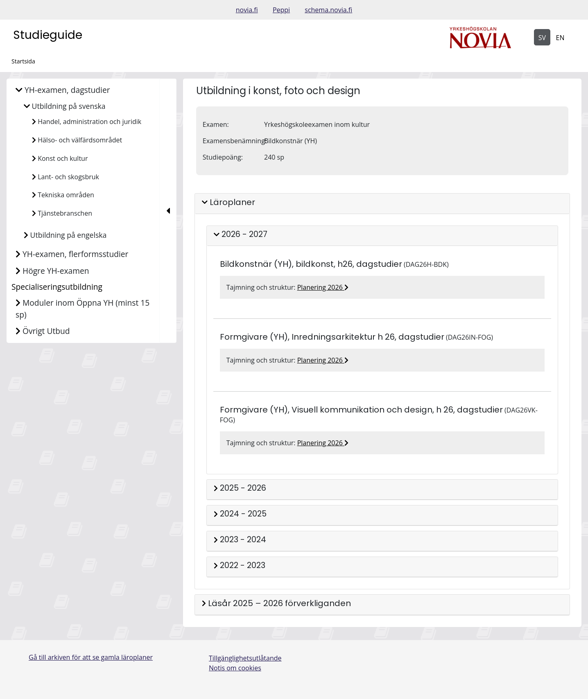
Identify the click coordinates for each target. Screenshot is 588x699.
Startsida (23, 61)
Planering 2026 (322, 287)
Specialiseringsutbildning (56, 286)
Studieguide (47, 35)
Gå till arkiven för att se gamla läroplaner (91, 657)
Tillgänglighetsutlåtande (245, 658)
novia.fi (247, 9)
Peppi (281, 9)
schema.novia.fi (328, 9)
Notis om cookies (235, 667)
